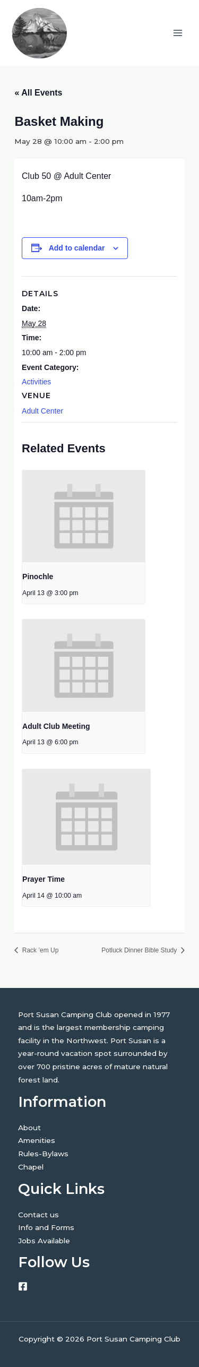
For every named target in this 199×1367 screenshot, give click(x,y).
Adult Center (42, 411)
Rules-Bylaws (43, 1153)
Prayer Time (43, 879)
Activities (36, 381)
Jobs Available (44, 1240)
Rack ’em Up (39, 950)
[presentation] (83, 516)
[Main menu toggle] (178, 33)
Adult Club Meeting (56, 726)
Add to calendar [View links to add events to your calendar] (77, 248)
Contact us (38, 1214)
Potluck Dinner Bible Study (139, 950)
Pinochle (37, 576)
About (29, 1127)
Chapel (31, 1167)
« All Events (38, 92)
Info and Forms (46, 1227)
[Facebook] (23, 1286)
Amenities (36, 1140)
